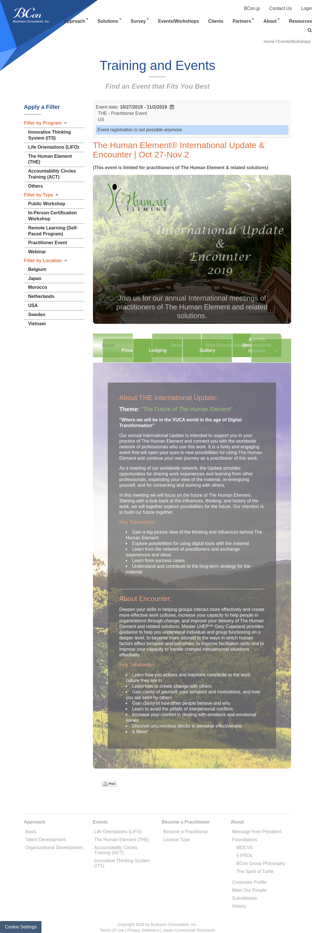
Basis (30, 831)
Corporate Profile (249, 882)
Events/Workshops (178, 21)
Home (269, 41)
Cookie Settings (21, 926)
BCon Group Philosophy (261, 863)
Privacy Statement (143, 930)
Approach (76, 21)
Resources (300, 21)
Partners (243, 21)
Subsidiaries (244, 898)
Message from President (256, 831)
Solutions (109, 21)
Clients (215, 21)
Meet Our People (249, 890)
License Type (176, 839)
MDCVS (245, 847)
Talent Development (45, 839)
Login (306, 8)
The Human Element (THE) (122, 839)
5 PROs (244, 855)
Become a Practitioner (185, 831)
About (272, 21)
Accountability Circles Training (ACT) (116, 850)
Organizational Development (54, 847)
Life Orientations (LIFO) (118, 831)
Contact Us (280, 8)
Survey (139, 21)
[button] (309, 30)
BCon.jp (252, 8)
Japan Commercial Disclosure (189, 930)
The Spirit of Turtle (255, 871)
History (239, 906)
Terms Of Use (112, 930)
